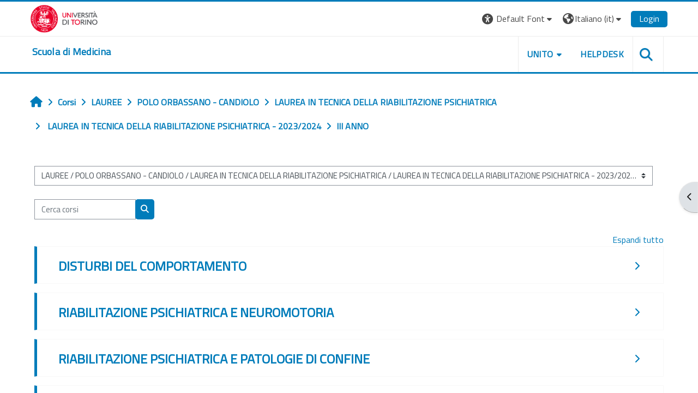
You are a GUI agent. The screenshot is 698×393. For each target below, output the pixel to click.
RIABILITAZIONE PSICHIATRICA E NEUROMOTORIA (196, 312)
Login (649, 18)
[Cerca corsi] (85, 209)
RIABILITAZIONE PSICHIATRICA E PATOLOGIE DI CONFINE (214, 358)
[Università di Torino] (64, 17)
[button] (518, 18)
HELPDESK (602, 54)
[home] (71, 52)
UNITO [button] (540, 54)
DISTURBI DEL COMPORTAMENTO (152, 266)
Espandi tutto (638, 239)
